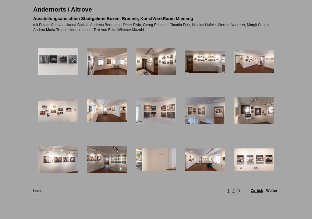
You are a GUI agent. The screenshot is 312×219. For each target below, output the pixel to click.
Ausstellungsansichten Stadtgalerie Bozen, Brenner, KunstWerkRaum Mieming (113, 18)
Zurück (257, 191)
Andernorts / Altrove (62, 9)
